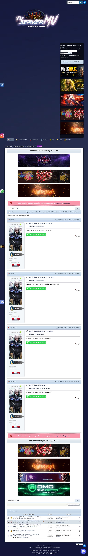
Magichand (34, 140)
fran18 (19, 528)
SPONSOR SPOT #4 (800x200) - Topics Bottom (44, 441)
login (78, 45)
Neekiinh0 (55, 552)
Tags (51, 140)
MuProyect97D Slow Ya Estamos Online (24, 530)
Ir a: (66, 504)
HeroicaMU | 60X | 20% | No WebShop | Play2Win (26, 517)
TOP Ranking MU (22, 140)
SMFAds (32, 550)
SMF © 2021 (42, 545)
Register (67, 140)
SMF (38, 545)
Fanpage (43, 140)
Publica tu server (31, 518)
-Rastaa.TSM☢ (60, 522)
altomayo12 (13, 219)
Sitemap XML (42, 552)
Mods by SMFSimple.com (54, 547)
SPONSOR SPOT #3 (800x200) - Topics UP (44, 151)
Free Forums (38, 550)
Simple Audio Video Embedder (44, 548)
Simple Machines (49, 545)
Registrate (66, 203)
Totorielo (20, 537)
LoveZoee (20, 532)
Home (10, 140)
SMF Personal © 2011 (43, 547)
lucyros (19, 522)
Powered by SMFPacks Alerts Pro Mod (50, 550)
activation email (74, 49)
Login (59, 140)
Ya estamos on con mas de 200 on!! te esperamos (26, 521)
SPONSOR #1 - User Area (70, 62)
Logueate (58, 203)
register (62, 47)
